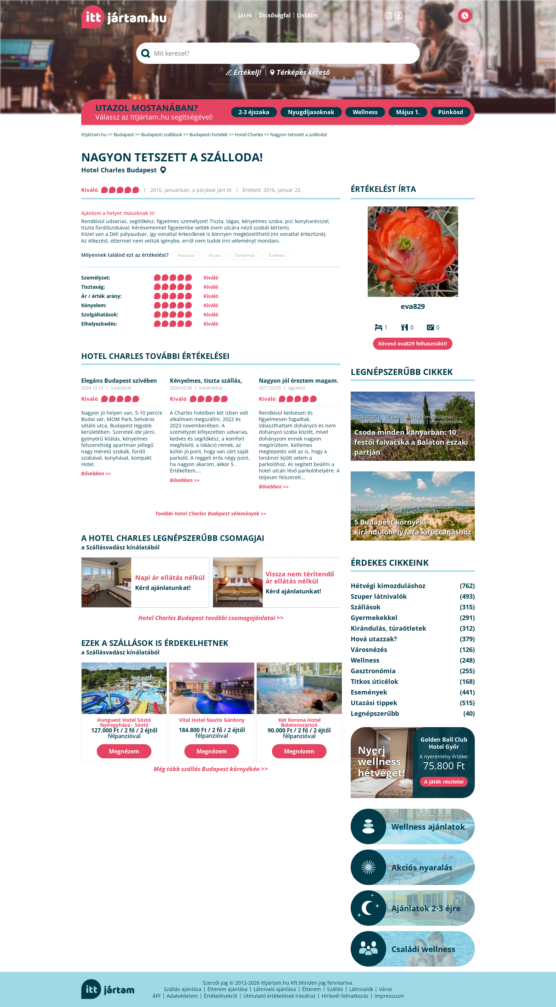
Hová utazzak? (374, 639)
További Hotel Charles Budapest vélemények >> (210, 513)
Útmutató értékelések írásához (279, 995)
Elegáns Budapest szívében (119, 380)
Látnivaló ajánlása (275, 989)
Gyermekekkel (374, 617)
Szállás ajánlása (182, 989)
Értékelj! (247, 72)
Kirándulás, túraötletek (378, 511)
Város (385, 989)
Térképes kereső (303, 72)
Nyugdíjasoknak (311, 112)
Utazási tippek (410, 421)
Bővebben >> (96, 473)
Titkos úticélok (374, 681)
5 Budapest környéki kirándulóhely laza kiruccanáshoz (412, 527)
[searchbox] (278, 53)
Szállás (335, 989)
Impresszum (389, 995)
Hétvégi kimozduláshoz (429, 417)
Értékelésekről (220, 995)
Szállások (365, 607)
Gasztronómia (373, 671)
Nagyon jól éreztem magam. (299, 380)
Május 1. (408, 112)
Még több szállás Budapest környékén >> (211, 769)
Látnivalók (361, 989)
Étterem (311, 989)
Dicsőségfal (275, 15)
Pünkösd (450, 112)
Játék (245, 15)
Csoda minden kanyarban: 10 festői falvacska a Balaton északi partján (411, 442)
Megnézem (124, 751)
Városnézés (369, 649)
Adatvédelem (182, 995)
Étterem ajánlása (227, 989)
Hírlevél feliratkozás (345, 995)
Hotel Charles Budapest (119, 170)
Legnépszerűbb (445, 421)
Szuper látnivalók (372, 421)
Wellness (365, 112)
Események (369, 692)
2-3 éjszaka (254, 112)
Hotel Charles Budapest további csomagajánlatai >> (211, 618)
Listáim (307, 15)
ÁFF (156, 995)
